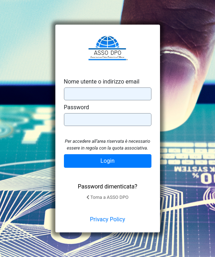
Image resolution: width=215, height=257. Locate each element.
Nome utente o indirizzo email (102, 81)
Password (76, 107)
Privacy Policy (107, 219)
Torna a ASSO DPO (107, 197)
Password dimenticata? (108, 186)
